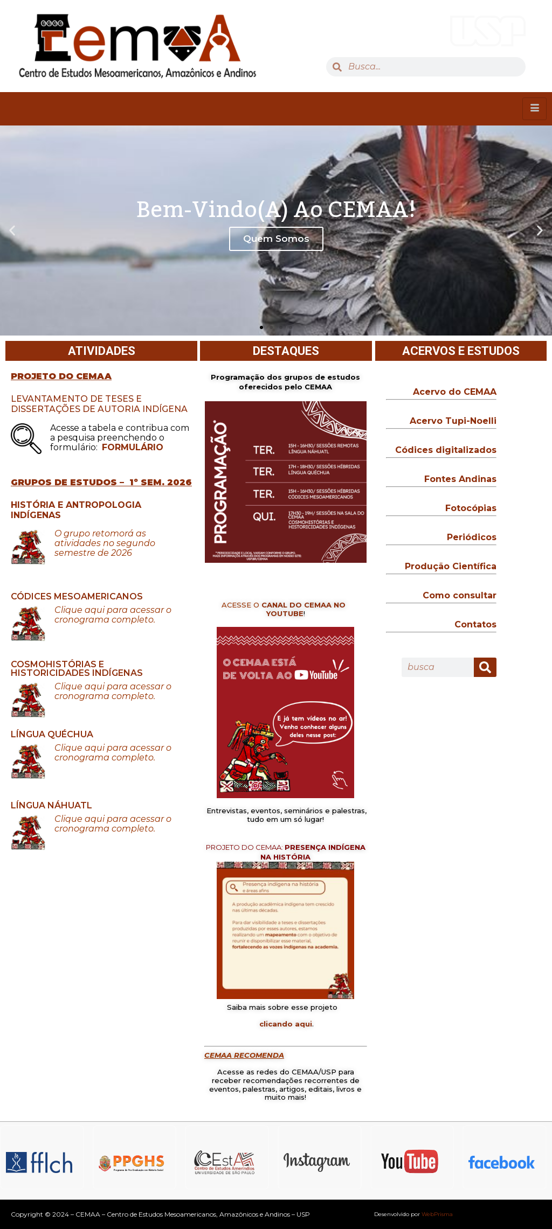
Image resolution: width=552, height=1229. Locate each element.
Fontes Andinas (460, 479)
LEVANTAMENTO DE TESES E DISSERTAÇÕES (76, 404)
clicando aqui (285, 1023)
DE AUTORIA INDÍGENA (135, 409)
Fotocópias (470, 508)
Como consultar (459, 595)
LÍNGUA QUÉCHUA (52, 734)
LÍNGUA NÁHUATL (51, 805)
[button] (261, 327)
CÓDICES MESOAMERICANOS (77, 596)
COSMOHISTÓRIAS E (57, 664)
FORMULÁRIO (132, 447)
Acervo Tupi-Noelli (453, 421)
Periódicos (471, 537)
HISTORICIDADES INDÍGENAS (78, 673)
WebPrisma (437, 1214)
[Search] (485, 667)
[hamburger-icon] (534, 108)
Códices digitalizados (445, 450)
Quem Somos (276, 238)
